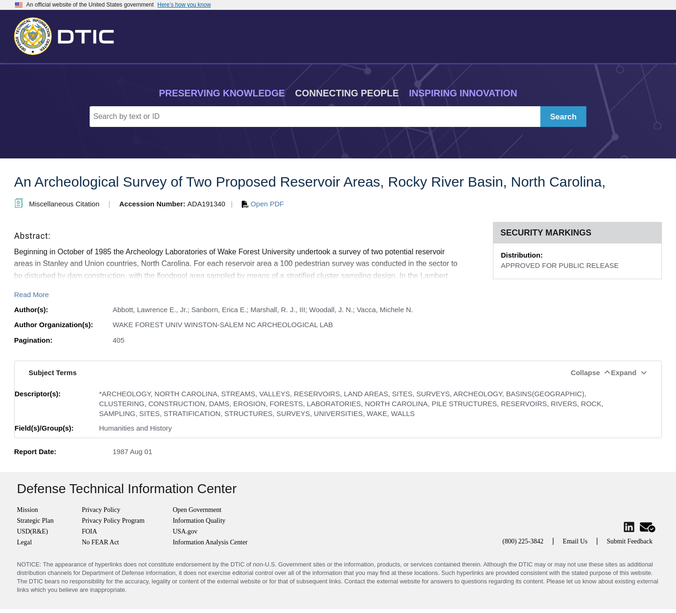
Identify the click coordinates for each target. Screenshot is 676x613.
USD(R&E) (32, 531)
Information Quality (199, 520)
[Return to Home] (68, 34)
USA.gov (185, 531)
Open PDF (263, 204)
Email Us (575, 541)
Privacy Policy (101, 509)
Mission (27, 509)
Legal (24, 542)
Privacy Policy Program (113, 520)
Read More (31, 295)
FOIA (89, 531)
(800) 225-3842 (523, 541)
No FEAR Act (100, 542)
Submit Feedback (630, 541)
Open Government (197, 509)
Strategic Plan (35, 520)
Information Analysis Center (210, 542)
